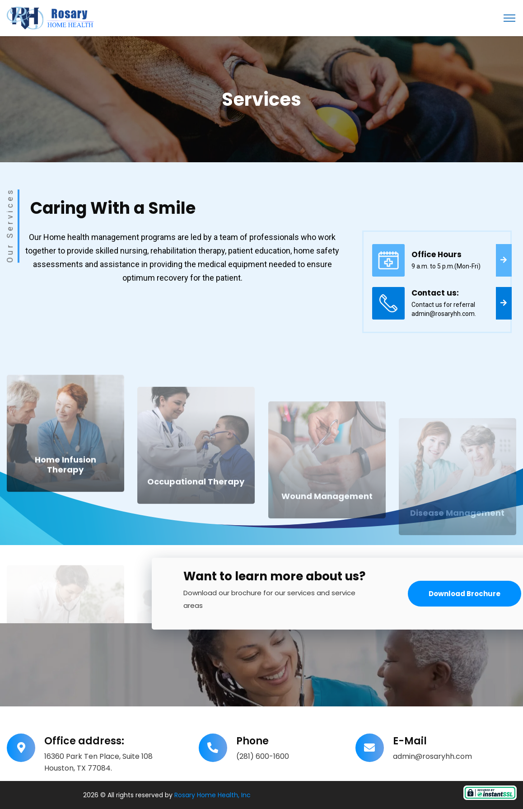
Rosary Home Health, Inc (212, 795)
